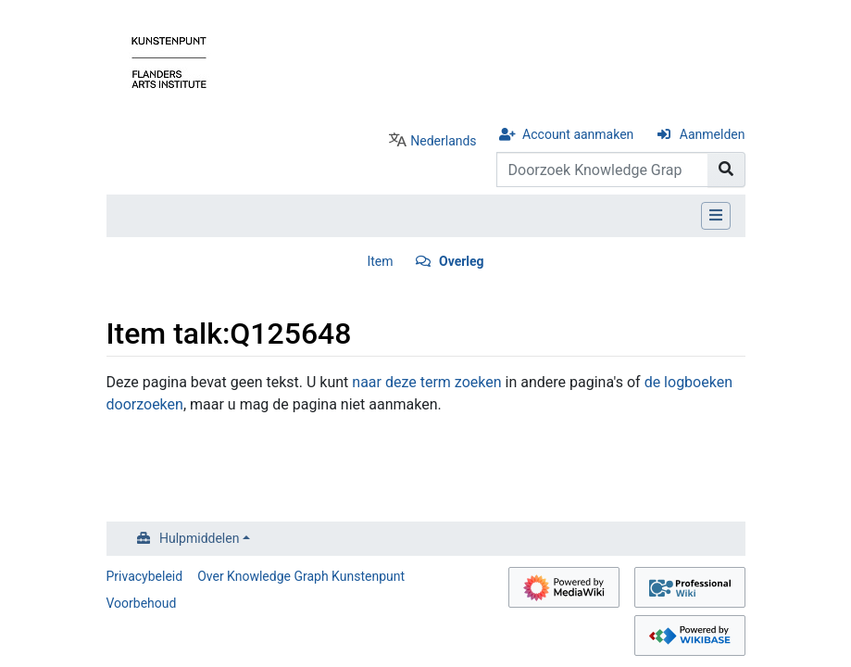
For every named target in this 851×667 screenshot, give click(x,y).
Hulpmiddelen (199, 538)
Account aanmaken (577, 134)
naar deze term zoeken (426, 382)
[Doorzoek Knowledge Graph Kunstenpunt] (602, 169)
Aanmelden (712, 134)
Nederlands (443, 140)
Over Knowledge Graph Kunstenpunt (301, 576)
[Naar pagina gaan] (726, 169)
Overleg (461, 261)
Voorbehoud (141, 603)
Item (380, 261)
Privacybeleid (144, 576)
